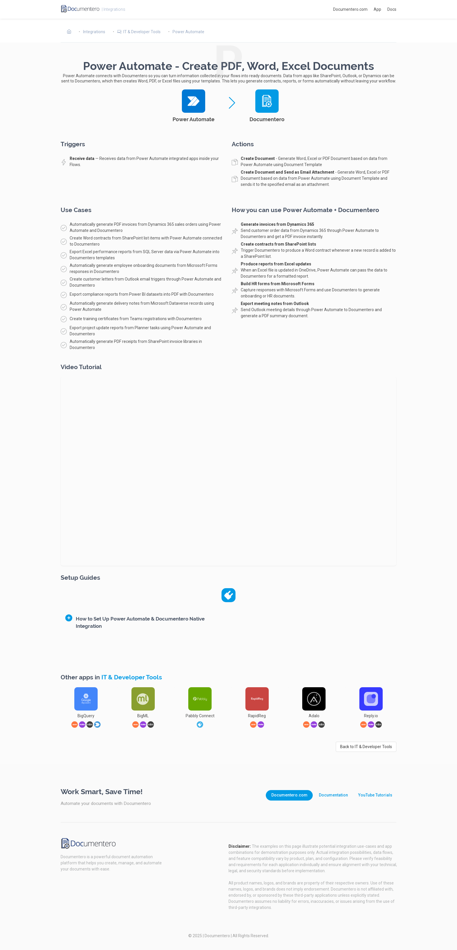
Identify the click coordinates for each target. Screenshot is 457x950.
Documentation (333, 795)
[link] (200, 724)
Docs (391, 9)
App (377, 9)
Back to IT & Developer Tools (366, 746)
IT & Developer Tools (131, 677)
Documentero (217, 935)
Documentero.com (350, 9)
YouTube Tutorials (375, 795)
